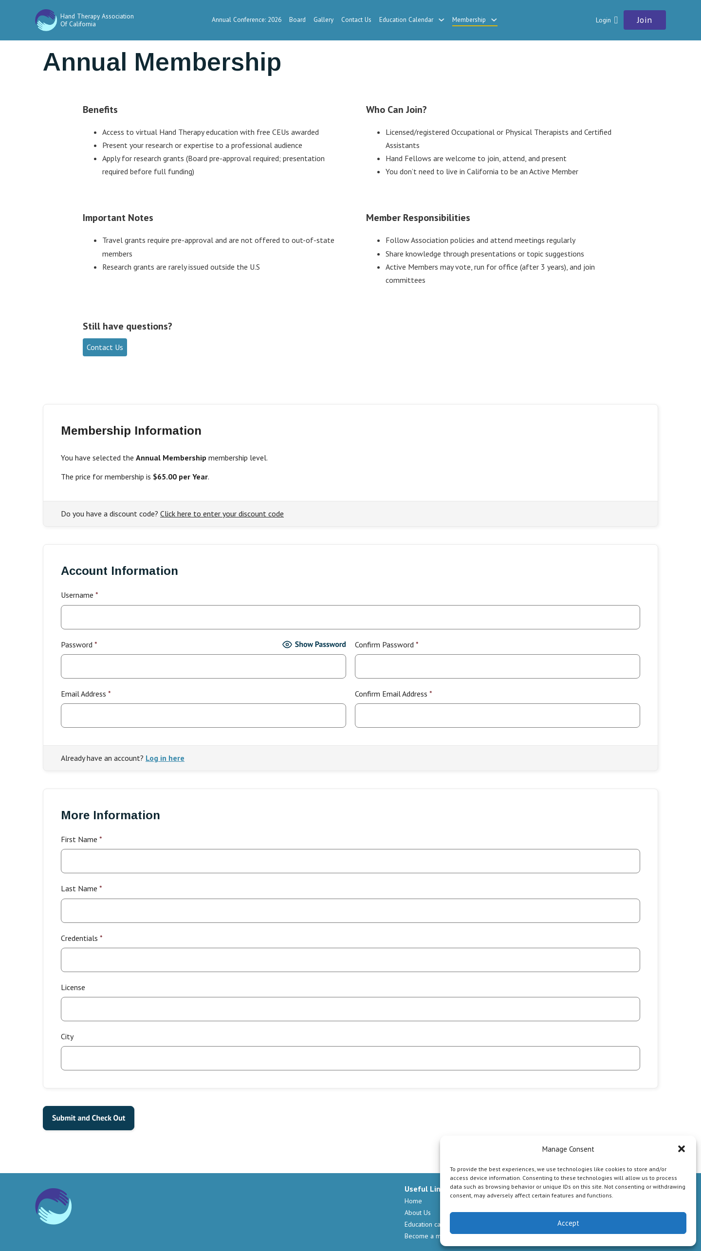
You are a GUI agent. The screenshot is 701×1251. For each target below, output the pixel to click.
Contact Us (356, 19)
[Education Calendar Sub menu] (441, 20)
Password (79, 644)
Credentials (82, 938)
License (73, 987)
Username (79, 595)
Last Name (81, 888)
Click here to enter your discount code (222, 513)
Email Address (86, 694)
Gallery (323, 19)
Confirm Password (387, 644)
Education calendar (432, 1224)
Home (413, 1200)
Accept (568, 1223)
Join (644, 19)
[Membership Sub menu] (494, 20)
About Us (418, 1212)
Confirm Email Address (393, 694)
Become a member (433, 1236)
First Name (81, 839)
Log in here (165, 758)
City (67, 1036)
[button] (681, 1149)
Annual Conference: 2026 (246, 19)
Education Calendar (406, 19)
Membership (469, 19)
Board (297, 19)
